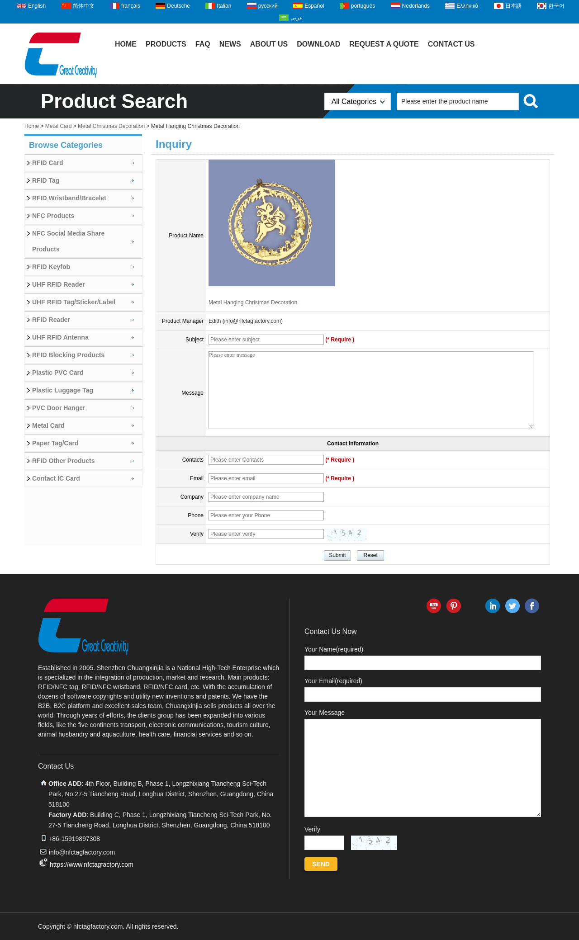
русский (268, 6)
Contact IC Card (56, 478)
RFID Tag (45, 180)
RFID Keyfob (51, 266)
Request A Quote (384, 44)
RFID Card (47, 162)
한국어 (556, 6)
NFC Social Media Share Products (68, 241)
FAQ (202, 44)
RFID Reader (51, 319)
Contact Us (451, 44)
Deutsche (178, 6)
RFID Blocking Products (68, 355)
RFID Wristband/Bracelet (69, 198)
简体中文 (84, 6)
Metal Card (58, 126)
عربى (296, 17)
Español (314, 6)
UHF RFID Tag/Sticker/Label (73, 302)
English (37, 6)
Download (318, 44)
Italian (224, 6)
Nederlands (416, 6)
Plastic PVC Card (58, 372)
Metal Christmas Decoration (111, 126)
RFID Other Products (63, 460)
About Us (269, 44)
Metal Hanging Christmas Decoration (253, 302)
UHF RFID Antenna (60, 337)
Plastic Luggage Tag (62, 390)
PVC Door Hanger (58, 407)
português (363, 6)
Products (166, 44)
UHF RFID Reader (58, 284)
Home (126, 44)
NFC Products (53, 215)
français (130, 6)
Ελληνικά (467, 6)
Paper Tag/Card (55, 443)
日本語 (513, 6)
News (230, 44)
